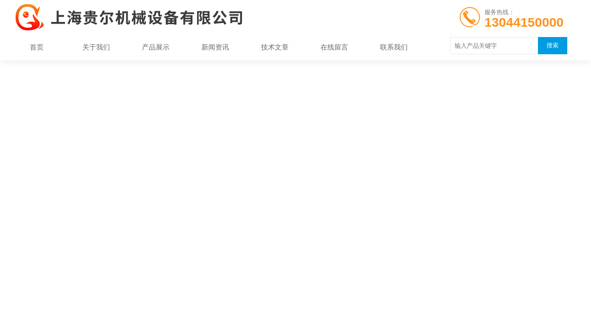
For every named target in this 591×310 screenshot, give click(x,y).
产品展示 (156, 47)
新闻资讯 (215, 47)
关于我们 (96, 47)
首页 (37, 47)
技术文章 (275, 47)
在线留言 (334, 47)
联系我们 (394, 47)
